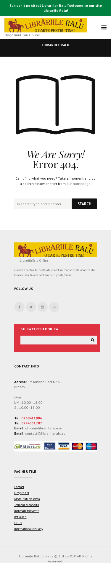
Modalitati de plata (27, 499)
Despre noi (21, 493)
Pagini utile (25, 471)
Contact (19, 487)
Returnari (20, 517)
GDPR (18, 523)
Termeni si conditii (26, 505)
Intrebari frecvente (26, 511)
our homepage (79, 183)
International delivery (28, 529)
